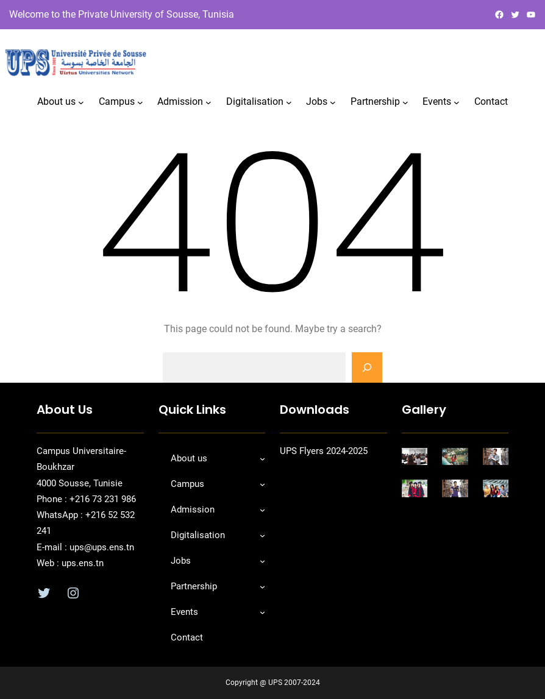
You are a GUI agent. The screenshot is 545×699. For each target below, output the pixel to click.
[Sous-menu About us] (81, 102)
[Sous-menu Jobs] (333, 102)
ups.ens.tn (81, 563)
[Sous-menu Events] (457, 102)
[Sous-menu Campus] (140, 102)
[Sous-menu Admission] (208, 102)
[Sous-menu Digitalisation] (289, 102)
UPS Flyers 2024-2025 (324, 450)
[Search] (367, 367)
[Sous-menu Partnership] (405, 102)
